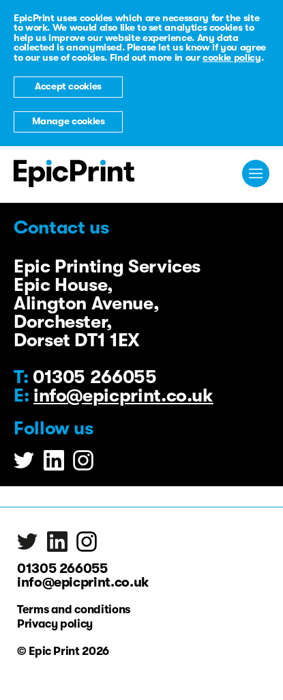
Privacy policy (55, 624)
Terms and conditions (73, 609)
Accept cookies (68, 86)
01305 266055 (62, 568)
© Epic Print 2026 (63, 651)
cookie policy (231, 58)
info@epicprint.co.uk (123, 395)
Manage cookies (68, 121)
